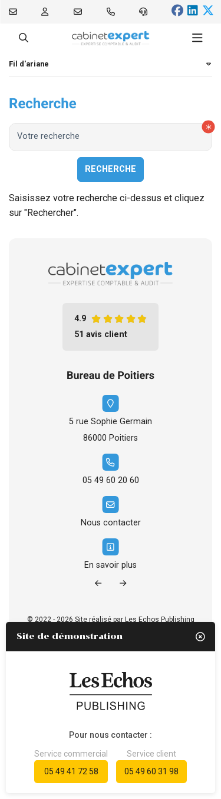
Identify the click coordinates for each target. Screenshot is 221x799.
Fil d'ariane (29, 63)
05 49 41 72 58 (71, 771)
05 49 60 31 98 (151, 771)
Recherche (110, 169)
